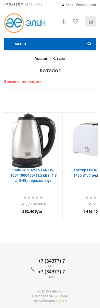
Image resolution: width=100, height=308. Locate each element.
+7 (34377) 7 (13, 4)
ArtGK (62, 301)
